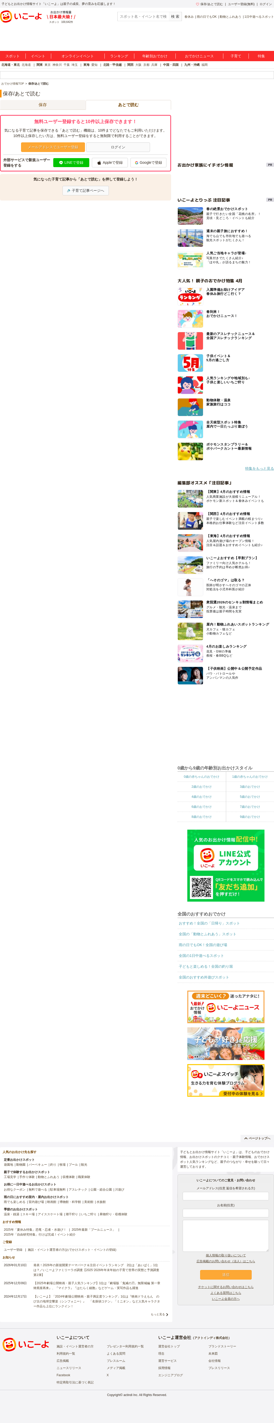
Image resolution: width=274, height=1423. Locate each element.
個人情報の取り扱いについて (226, 1255)
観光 (84, 1164)
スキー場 (28, 1214)
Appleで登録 (110, 162)
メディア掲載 (116, 1368)
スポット (12, 56)
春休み (189, 17)
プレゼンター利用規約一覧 (125, 1346)
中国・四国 (171, 65)
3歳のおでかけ (250, 786)
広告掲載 (63, 1361)
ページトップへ (257, 1138)
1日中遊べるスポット (259, 17)
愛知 (94, 65)
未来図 (213, 1353)
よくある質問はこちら (225, 1293)
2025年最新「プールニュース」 (94, 1229)
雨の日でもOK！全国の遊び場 (203, 945)
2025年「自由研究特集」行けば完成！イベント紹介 (40, 1234)
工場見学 (10, 1177)
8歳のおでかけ (201, 817)
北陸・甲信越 (112, 65)
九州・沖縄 (192, 65)
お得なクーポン (14, 1189)
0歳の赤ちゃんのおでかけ (201, 776)
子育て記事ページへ (85, 190)
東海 (86, 65)
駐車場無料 (58, 1189)
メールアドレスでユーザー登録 (53, 147)
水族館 (101, 1202)
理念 (161, 1353)
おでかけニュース (199, 56)
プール (73, 1164)
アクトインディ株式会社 (211, 1338)
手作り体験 (27, 1177)
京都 (146, 65)
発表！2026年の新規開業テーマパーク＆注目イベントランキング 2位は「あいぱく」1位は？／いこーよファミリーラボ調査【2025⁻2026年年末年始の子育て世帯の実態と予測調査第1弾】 (96, 1270)
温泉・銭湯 (11, 1214)
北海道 (26, 65)
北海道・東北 (10, 65)
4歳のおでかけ (201, 797)
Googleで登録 (148, 162)
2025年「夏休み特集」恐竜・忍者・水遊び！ (35, 1229)
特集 (261, 56)
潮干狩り (72, 1214)
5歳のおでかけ (250, 797)
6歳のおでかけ (201, 807)
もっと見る (158, 1314)
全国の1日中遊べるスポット (201, 956)
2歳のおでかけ (201, 786)
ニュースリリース (69, 1368)
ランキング (119, 56)
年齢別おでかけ (154, 56)
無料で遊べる (38, 1189)
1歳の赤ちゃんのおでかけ (250, 776)
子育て (236, 56)
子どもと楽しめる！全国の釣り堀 (206, 966)
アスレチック (78, 1189)
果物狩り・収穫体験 (113, 1214)
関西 (130, 65)
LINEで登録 (71, 162)
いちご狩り (88, 1214)
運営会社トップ (169, 1346)
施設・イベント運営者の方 (75, 1346)
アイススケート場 (50, 1214)
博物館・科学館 (70, 1202)
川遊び (119, 1189)
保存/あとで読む (209, 4)
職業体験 (84, 1177)
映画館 (51, 1202)
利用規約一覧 (66, 1353)
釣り (53, 1164)
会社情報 (214, 1361)
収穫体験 (69, 1177)
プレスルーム (116, 1361)
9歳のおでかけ (250, 817)
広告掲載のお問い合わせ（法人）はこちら (226, 1261)
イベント (38, 56)
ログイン (266, 4)
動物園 (20, 1164)
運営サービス (167, 1361)
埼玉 (75, 65)
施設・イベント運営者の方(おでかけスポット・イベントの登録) (72, 1250)
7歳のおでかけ (250, 807)
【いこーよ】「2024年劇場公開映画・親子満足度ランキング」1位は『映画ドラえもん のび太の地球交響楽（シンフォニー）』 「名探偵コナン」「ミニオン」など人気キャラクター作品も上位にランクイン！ (96, 1301)
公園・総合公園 (101, 1189)
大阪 (138, 65)
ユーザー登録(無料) (241, 4)
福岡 (204, 65)
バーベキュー (38, 1164)
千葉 (67, 65)
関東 (40, 65)
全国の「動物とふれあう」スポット (207, 934)
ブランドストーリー (222, 1346)
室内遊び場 (36, 1202)
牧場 (62, 1164)
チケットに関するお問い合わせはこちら (226, 1287)
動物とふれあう (230, 17)
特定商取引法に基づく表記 (75, 1382)
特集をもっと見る (259, 468)
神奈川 (57, 65)
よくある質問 (116, 1353)
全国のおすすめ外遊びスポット (204, 977)
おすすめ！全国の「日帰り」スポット (209, 923)
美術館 (88, 1202)
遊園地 (8, 1164)
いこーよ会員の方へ (226, 1299)
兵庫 (154, 65)
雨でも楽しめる (14, 1202)
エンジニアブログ (170, 1375)
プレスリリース (219, 1368)
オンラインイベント (77, 56)
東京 (48, 65)
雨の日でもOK (207, 17)
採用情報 (164, 1368)
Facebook (63, 1375)
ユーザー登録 (13, 1250)
